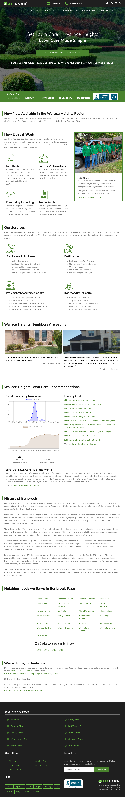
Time (9, 786)
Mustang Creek (106, 611)
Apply (38, 786)
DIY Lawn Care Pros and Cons (80, 412)
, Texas (18, 719)
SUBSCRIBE (101, 769)
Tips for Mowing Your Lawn (79, 408)
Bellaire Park (42, 598)
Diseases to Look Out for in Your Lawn (84, 404)
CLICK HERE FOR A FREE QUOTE (62, 52)
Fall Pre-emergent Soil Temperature (82, 436)
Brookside (104, 598)
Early (18, 792)
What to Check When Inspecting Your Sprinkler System (91, 420)
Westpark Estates (65, 628)
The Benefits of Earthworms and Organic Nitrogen (89, 431)
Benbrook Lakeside (87, 598)
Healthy (48, 786)
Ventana (82, 623)
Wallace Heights (44, 628)
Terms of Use (103, 789)
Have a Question (16, 769)
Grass (30, 786)
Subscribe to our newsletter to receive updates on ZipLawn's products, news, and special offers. (91, 762)
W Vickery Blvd (106, 623)
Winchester (42, 635)
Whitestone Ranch (108, 628)
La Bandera (63, 611)
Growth (36, 792)
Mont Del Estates (86, 611)
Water (9, 792)
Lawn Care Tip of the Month (26, 485)
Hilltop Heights (43, 611)
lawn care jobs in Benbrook (23, 671)
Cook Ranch (42, 603)
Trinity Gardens (64, 623)
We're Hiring (89, 14)
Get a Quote (14, 765)
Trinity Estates (43, 623)
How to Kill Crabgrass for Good (81, 416)
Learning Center (41, 761)
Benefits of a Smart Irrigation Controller (84, 440)
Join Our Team (41, 765)
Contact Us (106, 14)
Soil (56, 786)
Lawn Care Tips (70, 14)
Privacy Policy (115, 789)
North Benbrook (44, 615)
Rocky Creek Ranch (66, 615)
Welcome (13, 761)
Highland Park (85, 603)
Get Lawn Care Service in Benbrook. (93, 197)
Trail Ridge (104, 615)
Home (38, 14)
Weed (27, 792)
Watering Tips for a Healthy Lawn (82, 400)
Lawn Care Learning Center (84, 444)
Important (19, 786)
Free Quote (51, 14)
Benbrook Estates (65, 598)
